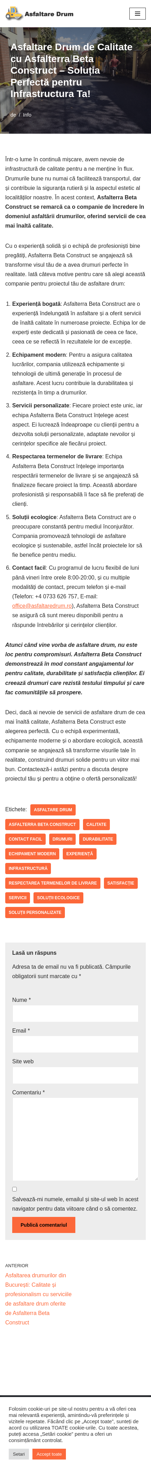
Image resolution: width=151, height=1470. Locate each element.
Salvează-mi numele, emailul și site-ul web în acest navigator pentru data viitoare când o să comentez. (75, 1204)
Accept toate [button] (49, 1454)
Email (21, 1031)
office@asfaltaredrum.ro (42, 606)
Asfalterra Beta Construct (42, 824)
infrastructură (28, 868)
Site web (22, 1061)
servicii (18, 897)
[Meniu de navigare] (137, 14)
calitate (96, 824)
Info (27, 115)
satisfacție (120, 883)
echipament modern (32, 853)
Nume (21, 1000)
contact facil (25, 839)
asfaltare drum (53, 809)
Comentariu (28, 1092)
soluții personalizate (35, 912)
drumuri (63, 839)
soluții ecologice (58, 897)
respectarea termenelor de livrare (53, 883)
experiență (79, 853)
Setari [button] (19, 1454)
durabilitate (98, 839)
